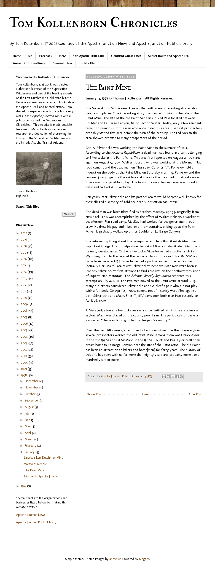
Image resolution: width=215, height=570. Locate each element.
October (30, 394)
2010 (24, 298)
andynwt (115, 559)
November (32, 387)
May (28, 426)
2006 (25, 324)
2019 (24, 239)
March (29, 439)
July (27, 413)
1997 (24, 486)
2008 (24, 311)
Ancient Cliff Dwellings (29, 63)
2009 (25, 304)
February (31, 446)
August (30, 407)
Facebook (45, 56)
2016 (24, 259)
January (30, 452)
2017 (24, 252)
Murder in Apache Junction (41, 476)
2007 (24, 317)
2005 (24, 330)
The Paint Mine (34, 470)
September (32, 400)
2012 (24, 285)
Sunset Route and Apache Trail (169, 56)
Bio (30, 56)
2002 (24, 349)
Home (17, 56)
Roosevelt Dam (61, 63)
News (63, 56)
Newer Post (94, 394)
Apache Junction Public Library (36, 522)
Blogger (144, 559)
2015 (24, 265)
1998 (24, 375)
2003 (24, 343)
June (28, 420)
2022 (24, 233)
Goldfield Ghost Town (126, 56)
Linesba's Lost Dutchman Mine (43, 458)
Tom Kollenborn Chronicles (93, 22)
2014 (24, 272)
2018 (24, 246)
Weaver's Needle (35, 464)
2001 (24, 356)
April (28, 433)
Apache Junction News (30, 515)
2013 (24, 278)
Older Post (195, 394)
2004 (25, 337)
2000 (25, 362)
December (32, 381)
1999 (24, 369)
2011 (24, 291)
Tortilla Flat (87, 63)
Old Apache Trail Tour (88, 56)
